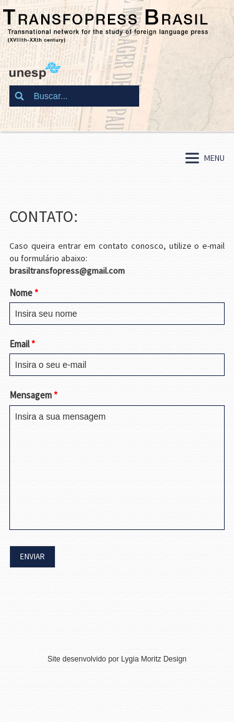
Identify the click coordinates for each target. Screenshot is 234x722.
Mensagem (33, 395)
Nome (23, 293)
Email (22, 344)
